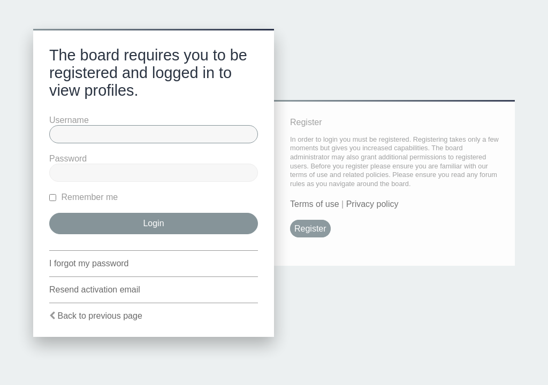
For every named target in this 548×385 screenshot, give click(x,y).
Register (310, 228)
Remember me (83, 197)
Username (69, 120)
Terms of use (314, 204)
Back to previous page (99, 315)
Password (68, 158)
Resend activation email (94, 289)
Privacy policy (372, 204)
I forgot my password (89, 263)
